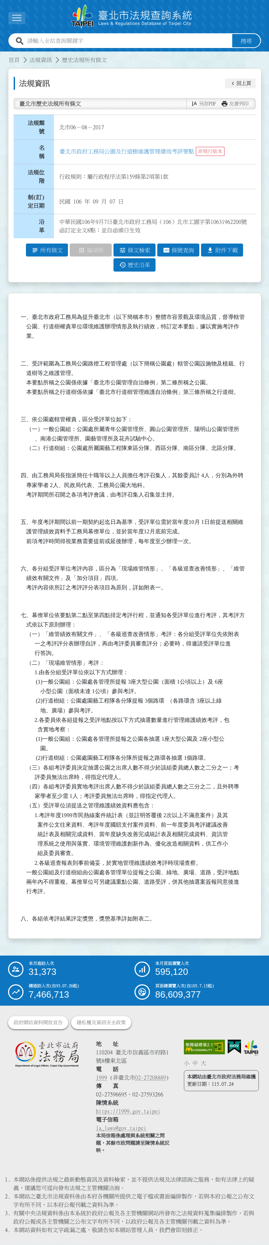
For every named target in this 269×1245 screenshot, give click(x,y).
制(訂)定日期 (36, 201)
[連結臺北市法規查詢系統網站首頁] (131, 17)
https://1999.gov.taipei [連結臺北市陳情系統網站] (128, 1111)
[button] (240, 83)
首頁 (14, 60)
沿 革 (44, 226)
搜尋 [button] (246, 41)
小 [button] (186, 1063)
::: (4, 56)
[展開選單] (16, 18)
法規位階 (36, 177)
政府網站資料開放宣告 (38, 1022)
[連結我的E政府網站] (234, 1047)
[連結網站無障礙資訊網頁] (204, 1047)
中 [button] (195, 1063)
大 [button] (203, 1063)
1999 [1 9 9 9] (101, 1078)
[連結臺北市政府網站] (251, 1048)
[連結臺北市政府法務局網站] (46, 1054)
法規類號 (36, 127)
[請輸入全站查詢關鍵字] (128, 41)
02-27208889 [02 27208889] (150, 1078)
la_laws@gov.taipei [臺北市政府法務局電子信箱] (121, 1128)
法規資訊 (40, 60)
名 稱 (44, 152)
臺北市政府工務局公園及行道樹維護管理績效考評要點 (127, 151)
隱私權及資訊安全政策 (101, 1022)
